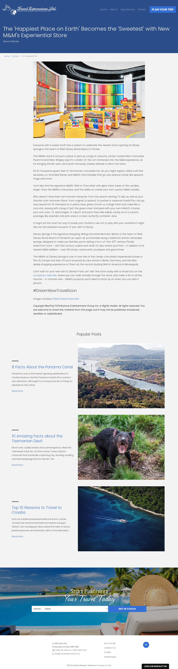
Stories (142, 9)
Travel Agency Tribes (103, 665)
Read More (17, 391)
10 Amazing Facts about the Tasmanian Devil (37, 438)
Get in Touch (127, 608)
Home (103, 9)
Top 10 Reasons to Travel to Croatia (37, 510)
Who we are (110, 643)
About (113, 9)
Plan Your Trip (163, 9)
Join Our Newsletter (155, 666)
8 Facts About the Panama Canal (42, 367)
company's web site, (45, 275)
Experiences (128, 9)
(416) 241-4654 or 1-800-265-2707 (71, 650)
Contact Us (110, 648)
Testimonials (110, 657)
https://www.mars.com (65, 298)
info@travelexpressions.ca (67, 653)
